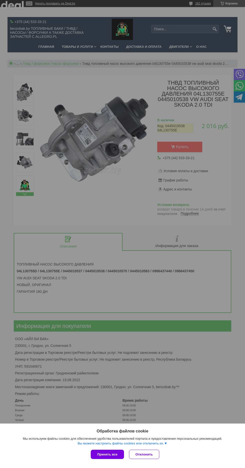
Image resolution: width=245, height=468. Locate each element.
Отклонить (144, 454)
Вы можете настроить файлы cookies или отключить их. (121, 443)
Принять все (107, 454)
